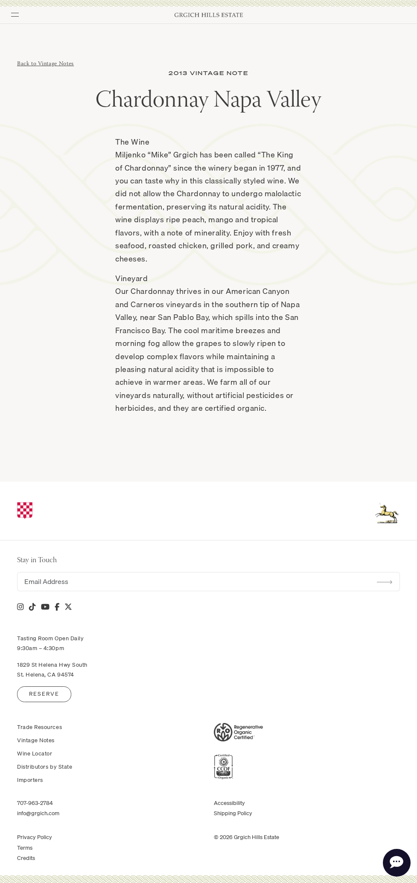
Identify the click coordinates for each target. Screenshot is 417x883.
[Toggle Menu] (12, 12)
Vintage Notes (36, 740)
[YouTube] (45, 607)
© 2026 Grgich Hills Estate (246, 837)
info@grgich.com (38, 813)
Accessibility (229, 803)
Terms (24, 847)
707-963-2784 (35, 803)
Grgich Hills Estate (209, 14)
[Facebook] (57, 607)
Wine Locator (34, 753)
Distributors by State (44, 766)
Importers (30, 780)
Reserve (44, 693)
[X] (68, 607)
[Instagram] (20, 607)
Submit (384, 582)
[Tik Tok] (32, 607)
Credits (26, 858)
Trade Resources (39, 727)
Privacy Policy (34, 837)
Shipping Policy (233, 813)
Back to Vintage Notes (45, 64)
